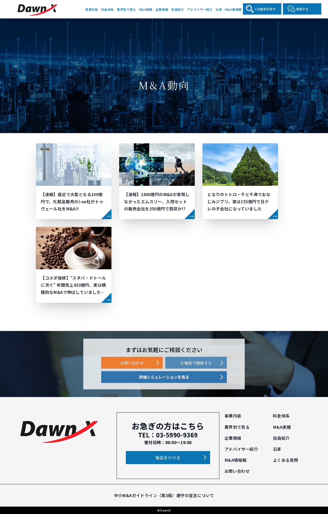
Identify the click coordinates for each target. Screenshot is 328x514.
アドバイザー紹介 (199, 9)
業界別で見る (126, 9)
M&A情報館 (233, 9)
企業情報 (162, 9)
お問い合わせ (132, 363)
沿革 (219, 9)
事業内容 (91, 9)
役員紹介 (177, 9)
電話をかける (167, 457)
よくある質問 (285, 460)
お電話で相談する (196, 363)
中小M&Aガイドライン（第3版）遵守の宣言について (164, 495)
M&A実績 (145, 9)
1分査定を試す (265, 9)
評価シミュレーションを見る (164, 377)
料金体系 (107, 9)
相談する (302, 9)
